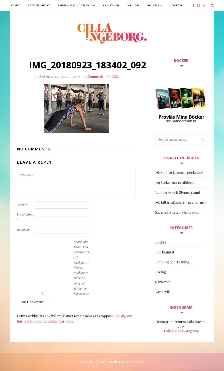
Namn (22, 205)
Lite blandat (39, 5)
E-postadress (25, 217)
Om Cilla (154, 5)
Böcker (176, 5)
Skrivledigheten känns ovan (177, 212)
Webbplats (23, 230)
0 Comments (93, 76)
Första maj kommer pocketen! (179, 172)
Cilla (114, 76)
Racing (133, 5)
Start (15, 5)
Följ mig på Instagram (181, 331)
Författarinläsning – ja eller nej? (180, 202)
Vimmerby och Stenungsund (177, 192)
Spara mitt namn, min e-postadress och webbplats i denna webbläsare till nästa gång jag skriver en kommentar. (82, 268)
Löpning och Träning (76, 5)
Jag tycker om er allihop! (174, 182)
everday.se (137, 362)
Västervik (162, 292)
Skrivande (111, 5)
